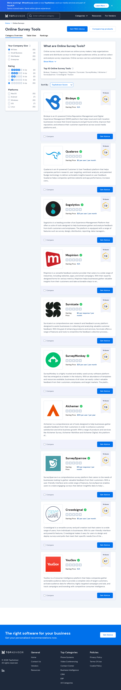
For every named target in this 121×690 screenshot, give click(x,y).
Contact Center (67, 666)
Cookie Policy (96, 666)
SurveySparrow (76, 458)
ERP (62, 678)
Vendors (34, 666)
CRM (62, 674)
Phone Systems (67, 657)
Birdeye (71, 98)
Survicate (72, 304)
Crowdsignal (74, 510)
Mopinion (72, 255)
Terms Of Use (96, 661)
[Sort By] (61, 85)
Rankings (44, 35)
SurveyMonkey (76, 356)
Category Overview (14, 35)
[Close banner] (112, 6)
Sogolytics (73, 205)
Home (33, 657)
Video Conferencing (69, 661)
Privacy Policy (96, 657)
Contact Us (36, 661)
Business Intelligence (69, 670)
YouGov (71, 560)
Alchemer (72, 406)
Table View (31, 35)
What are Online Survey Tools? (64, 46)
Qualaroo (72, 151)
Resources (35, 670)
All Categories (66, 683)
